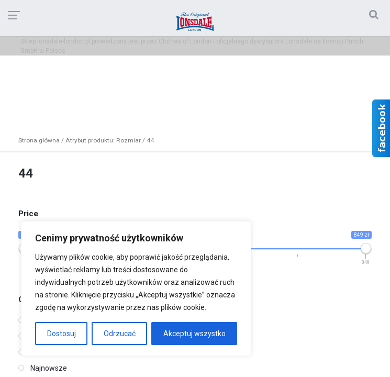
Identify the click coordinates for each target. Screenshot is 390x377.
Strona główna (39, 140)
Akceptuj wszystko (194, 333)
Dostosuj (61, 333)
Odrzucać (120, 333)
